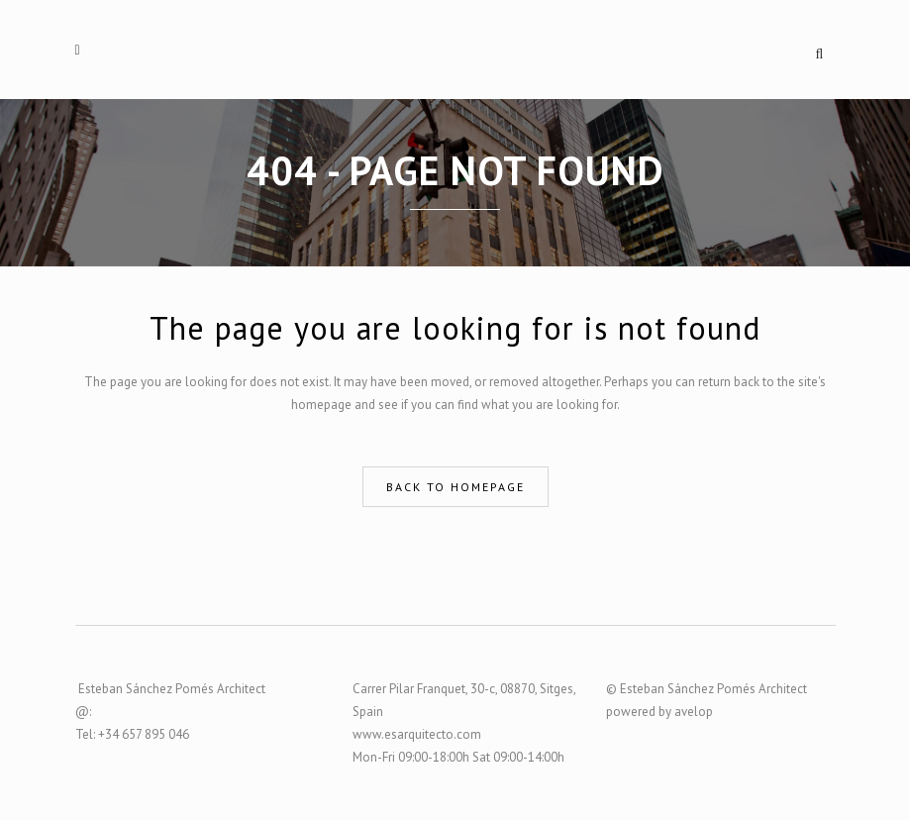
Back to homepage (455, 486)
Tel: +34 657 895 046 (132, 734)
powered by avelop (659, 711)
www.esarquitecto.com (417, 734)
